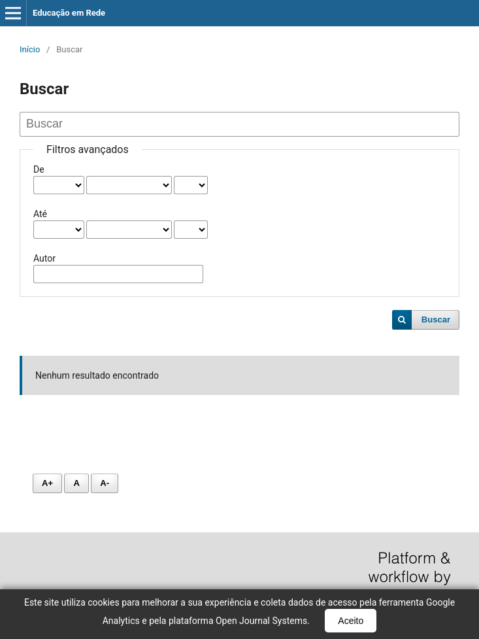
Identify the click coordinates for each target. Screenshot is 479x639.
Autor (44, 258)
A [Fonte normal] (76, 483)
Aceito (350, 620)
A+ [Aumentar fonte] (47, 483)
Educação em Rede (69, 13)
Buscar (435, 319)
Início (30, 49)
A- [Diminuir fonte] (104, 483)
